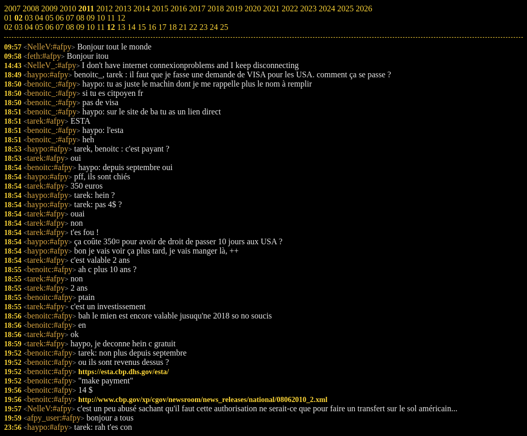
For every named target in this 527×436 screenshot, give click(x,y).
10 (90, 27)
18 (172, 27)
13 (121, 27)
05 (39, 27)
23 (203, 27)
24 (213, 27)
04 (29, 27)
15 (141, 27)
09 (80, 27)
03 (18, 27)
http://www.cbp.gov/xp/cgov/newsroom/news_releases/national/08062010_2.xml (202, 399)
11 (100, 27)
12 (111, 27)
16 (152, 27)
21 (183, 27)
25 (224, 27)
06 (49, 27)
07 (60, 27)
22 (193, 27)
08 (70, 27)
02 (8, 27)
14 (131, 27)
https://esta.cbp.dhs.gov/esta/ (123, 371)
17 (162, 27)
